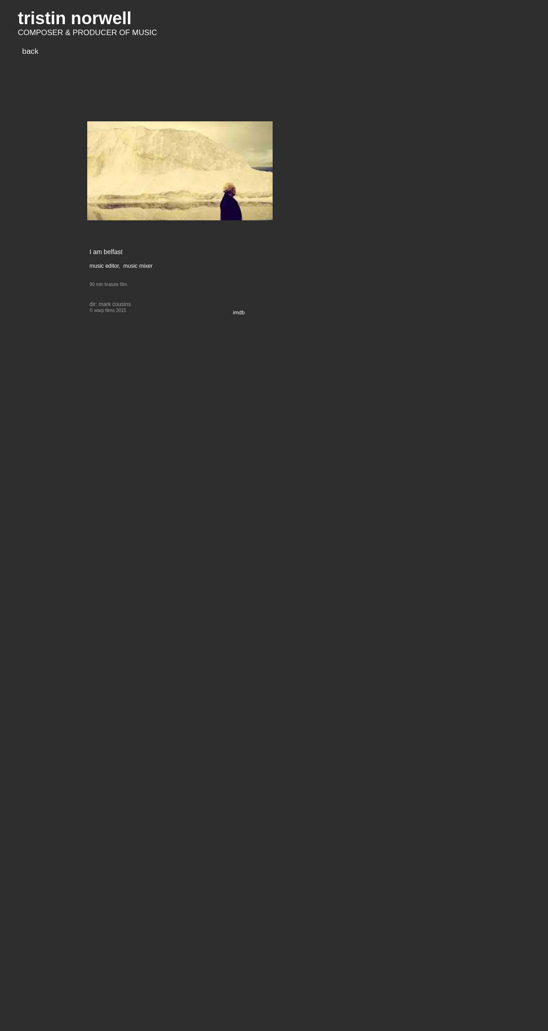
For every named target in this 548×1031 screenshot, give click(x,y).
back (30, 51)
